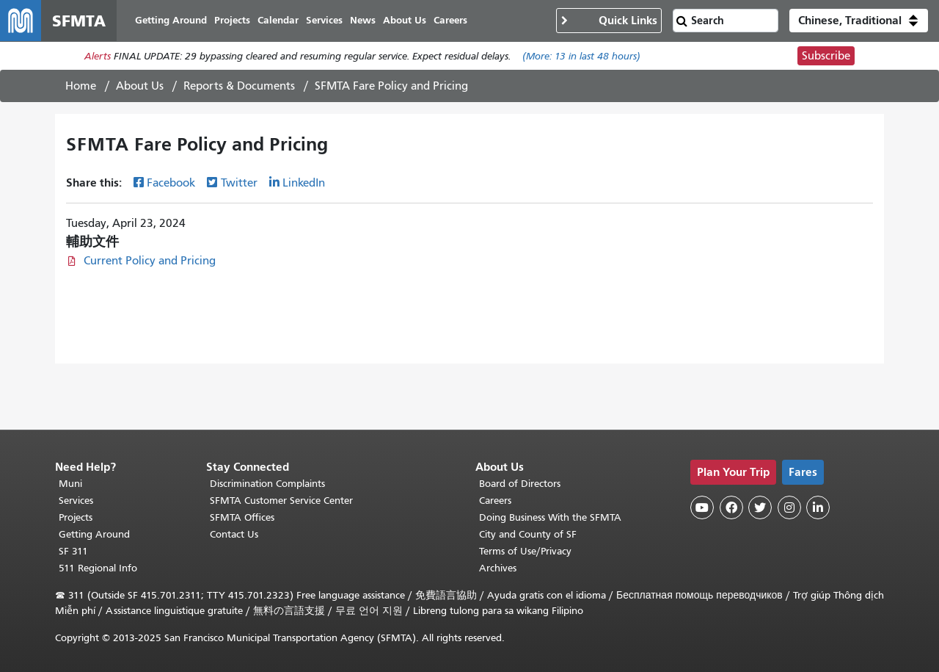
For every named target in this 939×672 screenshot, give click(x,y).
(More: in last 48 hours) (581, 56)
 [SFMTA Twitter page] (760, 507)
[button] (858, 20)
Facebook (171, 182)
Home (80, 86)
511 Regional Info (98, 568)
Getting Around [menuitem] (171, 20)
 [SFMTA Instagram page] (789, 507)
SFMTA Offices (242, 517)
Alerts (97, 56)
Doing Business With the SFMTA (550, 517)
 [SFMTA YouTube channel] (702, 507)
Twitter (239, 182)
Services (76, 500)
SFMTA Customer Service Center (281, 500)
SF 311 (73, 551)
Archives (497, 568)
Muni (70, 483)
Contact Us (234, 534)
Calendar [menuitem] (278, 20)
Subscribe (826, 55)
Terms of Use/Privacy (525, 551)
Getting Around (94, 534)
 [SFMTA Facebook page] (731, 507)
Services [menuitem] (324, 20)
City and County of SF (528, 534)
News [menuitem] (363, 20)
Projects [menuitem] (232, 20)
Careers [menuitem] (450, 20)
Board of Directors (519, 483)
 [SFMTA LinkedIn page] (818, 507)
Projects (75, 517)
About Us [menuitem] (404, 20)
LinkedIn (303, 182)
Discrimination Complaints (267, 483)
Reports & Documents (239, 86)
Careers (495, 500)
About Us (140, 86)
